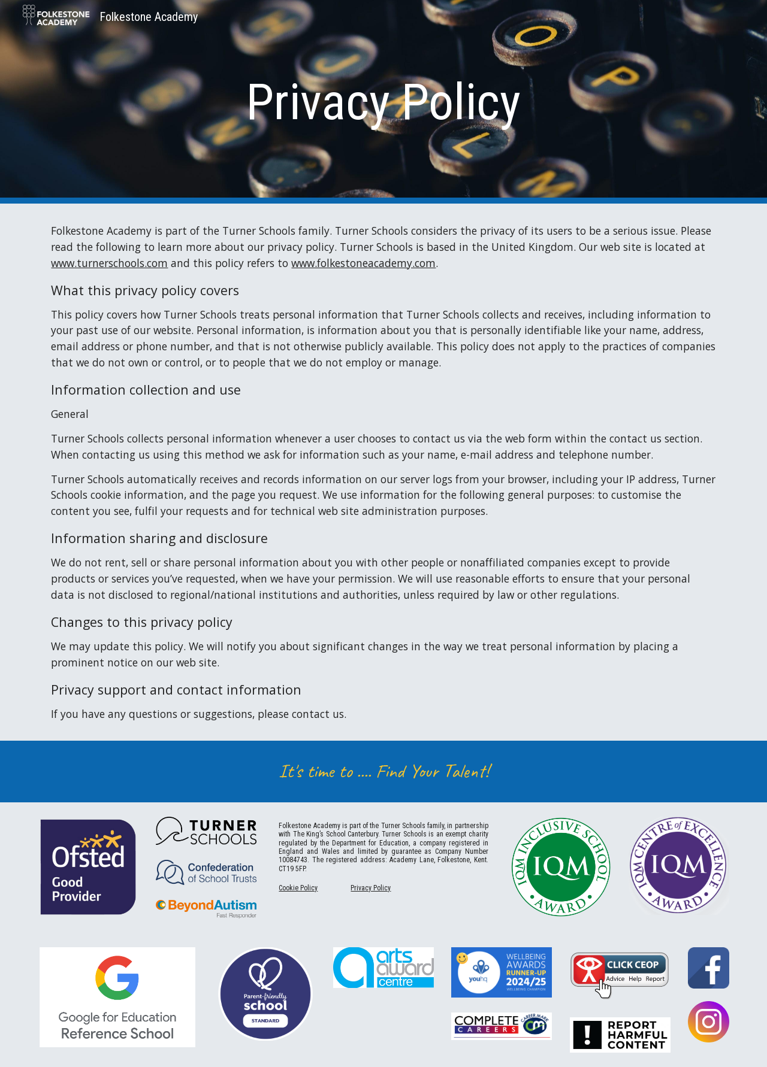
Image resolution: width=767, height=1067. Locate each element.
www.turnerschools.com (109, 263)
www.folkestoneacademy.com (363, 263)
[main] (383, 102)
